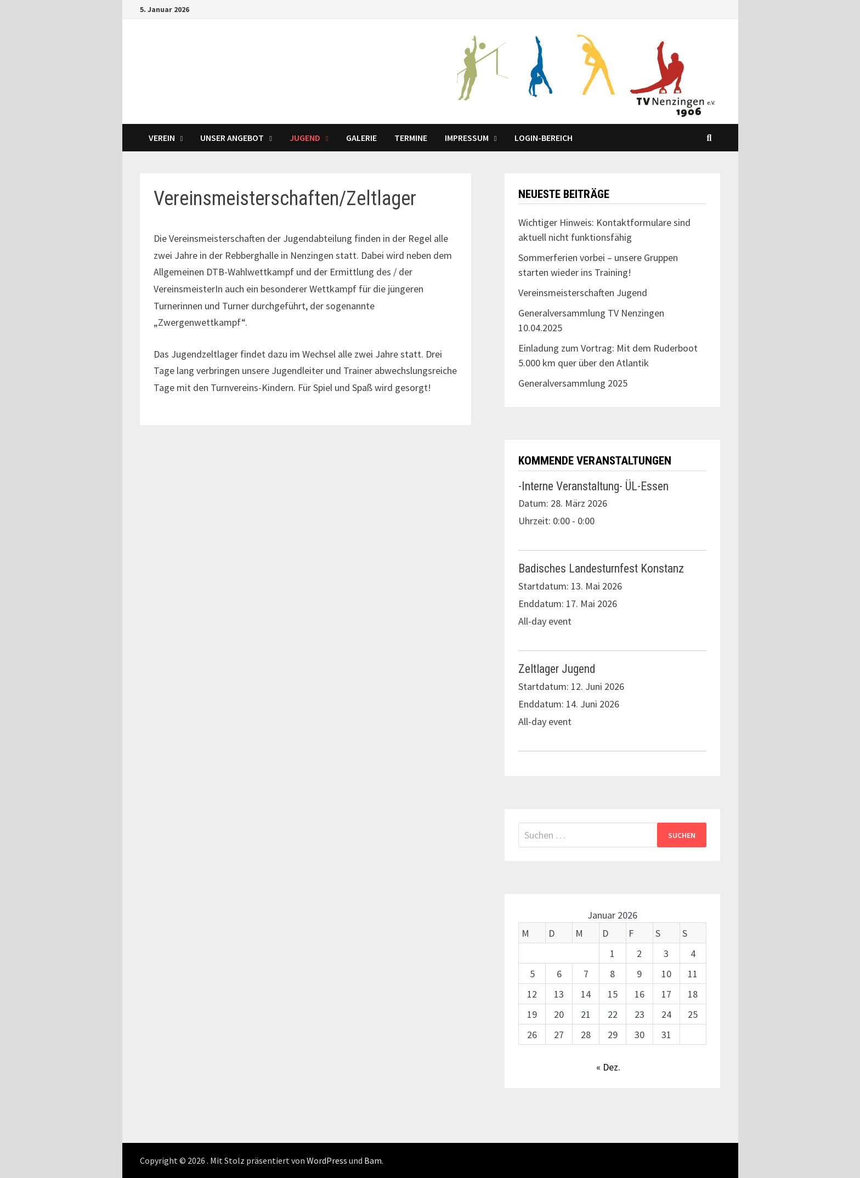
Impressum (467, 137)
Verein (162, 137)
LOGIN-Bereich (543, 137)
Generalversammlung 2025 (572, 383)
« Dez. (608, 1067)
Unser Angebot (232, 137)
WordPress (327, 1160)
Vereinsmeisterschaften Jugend (582, 292)
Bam (373, 1160)
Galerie (361, 137)
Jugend (305, 137)
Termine (410, 137)
